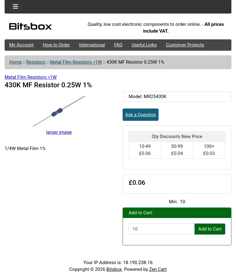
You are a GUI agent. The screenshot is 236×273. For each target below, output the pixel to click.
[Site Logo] (42, 28)
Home (15, 62)
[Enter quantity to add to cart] (162, 229)
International (92, 45)
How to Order (56, 45)
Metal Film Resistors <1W (76, 62)
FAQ (118, 45)
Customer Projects (185, 45)
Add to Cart (210, 229)
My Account (21, 45)
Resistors (35, 62)
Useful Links (144, 45)
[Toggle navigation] (15, 6)
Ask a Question (140, 114)
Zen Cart (158, 269)
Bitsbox (114, 269)
